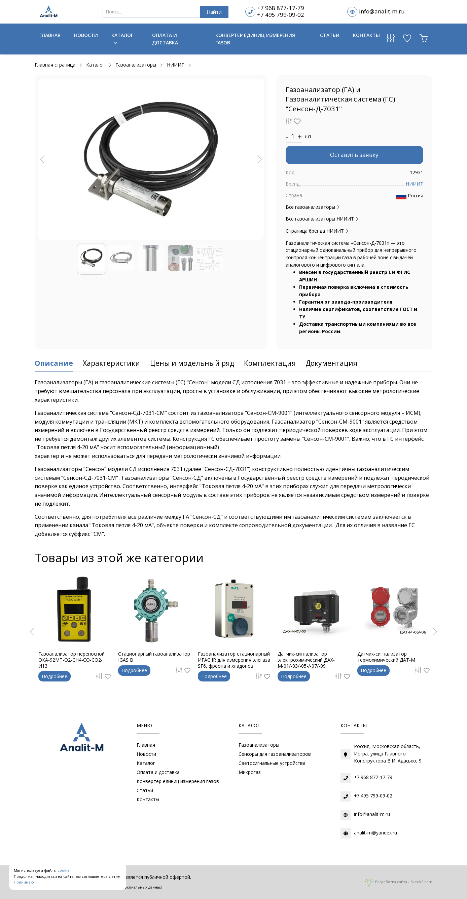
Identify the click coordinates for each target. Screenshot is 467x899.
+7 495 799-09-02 (280, 14)
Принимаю (24, 882)
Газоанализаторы (259, 745)
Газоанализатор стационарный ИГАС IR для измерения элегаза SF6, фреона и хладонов (234, 660)
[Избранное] (407, 40)
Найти (214, 11)
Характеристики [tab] (111, 363)
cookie (64, 870)
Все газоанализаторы (313, 207)
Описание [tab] (54, 363)
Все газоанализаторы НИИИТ (322, 219)
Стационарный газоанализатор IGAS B (154, 657)
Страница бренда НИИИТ (317, 231)
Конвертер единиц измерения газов (255, 39)
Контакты (366, 35)
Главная (50, 35)
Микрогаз (250, 772)
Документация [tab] (331, 363)
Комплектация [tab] (270, 363)
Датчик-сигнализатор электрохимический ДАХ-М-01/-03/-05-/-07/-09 (306, 660)
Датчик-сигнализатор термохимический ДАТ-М (386, 657)
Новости (86, 35)
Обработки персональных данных (130, 887)
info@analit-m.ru (382, 11)
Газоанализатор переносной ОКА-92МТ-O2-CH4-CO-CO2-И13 (71, 660)
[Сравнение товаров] (391, 40)
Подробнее (54, 676)
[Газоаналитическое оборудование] (80, 738)
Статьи (329, 35)
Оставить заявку (354, 155)
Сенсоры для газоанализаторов (275, 754)
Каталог (122, 35)
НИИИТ (414, 184)
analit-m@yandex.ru (375, 832)
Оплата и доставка (165, 39)
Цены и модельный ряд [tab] (192, 363)
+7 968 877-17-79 (280, 8)
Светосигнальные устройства (272, 763)
